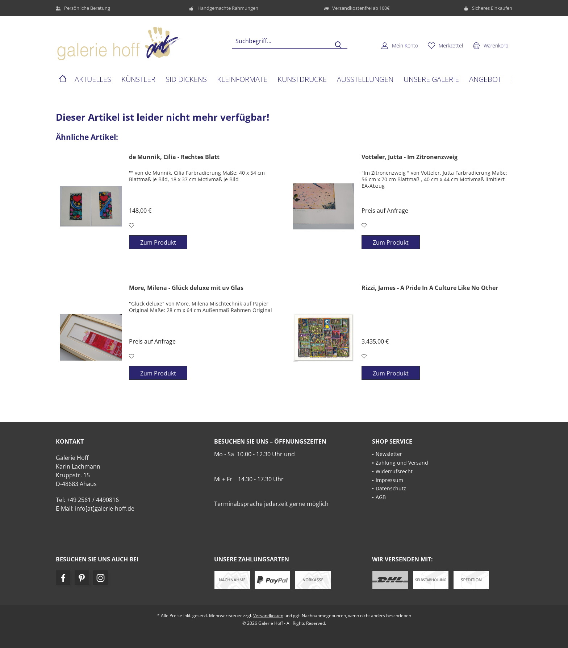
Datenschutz (391, 488)
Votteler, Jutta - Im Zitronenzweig (410, 157)
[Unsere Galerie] (431, 79)
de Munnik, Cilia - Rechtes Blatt (174, 157)
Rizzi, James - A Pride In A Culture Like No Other (430, 288)
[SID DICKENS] (186, 79)
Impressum (389, 480)
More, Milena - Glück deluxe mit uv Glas (186, 288)
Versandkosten (268, 615)
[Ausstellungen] (365, 79)
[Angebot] (485, 79)
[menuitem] (490, 45)
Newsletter (389, 453)
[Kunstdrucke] (302, 79)
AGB (381, 497)
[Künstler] (138, 79)
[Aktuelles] (93, 79)
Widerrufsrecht (394, 471)
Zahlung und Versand (402, 462)
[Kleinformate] (242, 79)
